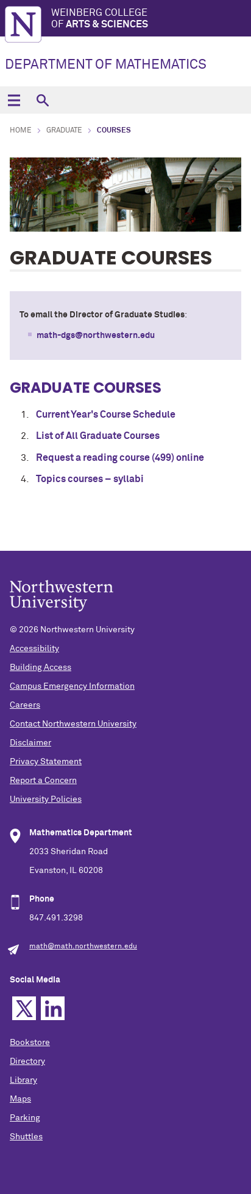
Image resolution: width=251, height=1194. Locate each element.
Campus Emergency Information (72, 686)
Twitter (24, 1008)
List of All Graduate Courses (98, 436)
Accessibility (34, 648)
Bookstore (30, 1042)
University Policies (46, 799)
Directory (27, 1061)
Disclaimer (30, 743)
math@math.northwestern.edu (83, 946)
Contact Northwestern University (73, 724)
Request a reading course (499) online (121, 458)
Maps (20, 1099)
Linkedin (53, 1008)
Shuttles (26, 1137)
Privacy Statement (46, 761)
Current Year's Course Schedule (105, 414)
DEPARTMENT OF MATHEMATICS (106, 65)
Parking (25, 1118)
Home (21, 130)
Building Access (40, 667)
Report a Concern (43, 780)
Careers (25, 705)
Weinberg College (151, 19)
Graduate (64, 130)
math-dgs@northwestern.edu (96, 335)
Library (23, 1080)
